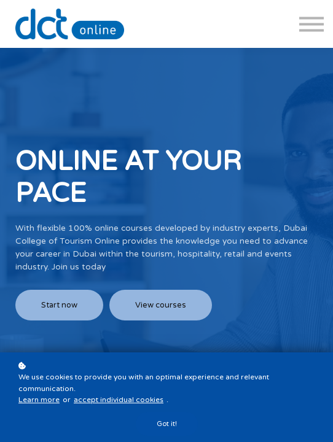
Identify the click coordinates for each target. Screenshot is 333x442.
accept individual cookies (118, 399)
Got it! (167, 424)
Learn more (39, 399)
